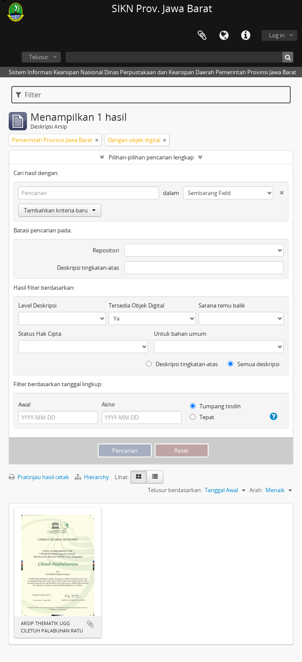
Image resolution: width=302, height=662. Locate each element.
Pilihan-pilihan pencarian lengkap (151, 157)
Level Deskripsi (37, 305)
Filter (28, 94)
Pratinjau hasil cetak (39, 477)
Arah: (256, 490)
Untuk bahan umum (180, 334)
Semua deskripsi (253, 364)
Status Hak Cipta (39, 334)
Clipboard (202, 35)
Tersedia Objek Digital (136, 305)
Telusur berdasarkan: (175, 490)
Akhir (108, 404)
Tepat (202, 417)
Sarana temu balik (222, 305)
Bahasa (224, 35)
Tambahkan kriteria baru (60, 210)
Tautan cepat (245, 35)
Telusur (38, 57)
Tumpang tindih (215, 406)
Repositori (106, 250)
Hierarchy (92, 477)
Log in (277, 35)
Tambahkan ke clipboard (90, 624)
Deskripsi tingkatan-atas (88, 267)
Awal (24, 404)
